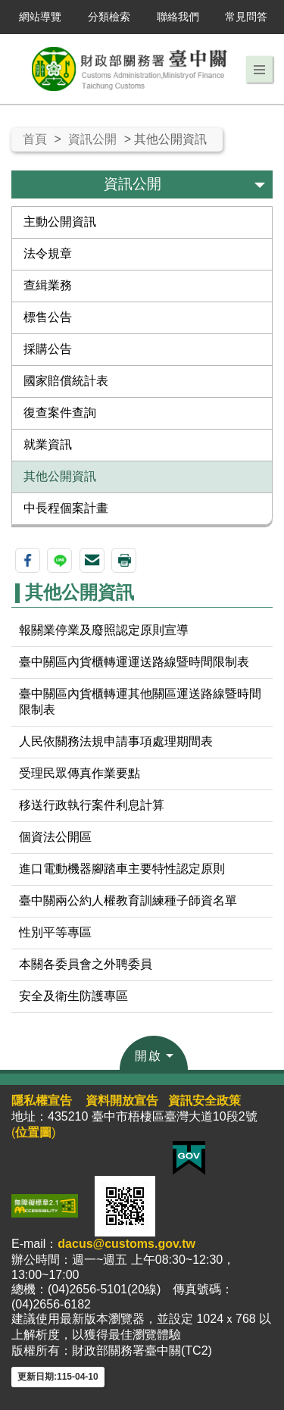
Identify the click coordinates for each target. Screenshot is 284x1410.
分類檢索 (109, 17)
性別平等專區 (55, 932)
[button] (259, 69)
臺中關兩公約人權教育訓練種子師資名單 (128, 900)
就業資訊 (47, 444)
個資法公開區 (55, 836)
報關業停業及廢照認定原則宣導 (104, 630)
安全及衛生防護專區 (73, 996)
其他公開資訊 (59, 476)
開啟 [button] (148, 1055)
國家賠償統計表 (65, 380)
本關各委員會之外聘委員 (85, 964)
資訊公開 (92, 139)
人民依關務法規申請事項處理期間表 (116, 741)
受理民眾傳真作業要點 (79, 773)
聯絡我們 (178, 17)
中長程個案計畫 (65, 508)
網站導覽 (40, 17)
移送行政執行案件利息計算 (91, 805)
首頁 (35, 139)
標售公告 (47, 317)
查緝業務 (47, 285)
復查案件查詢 (59, 412)
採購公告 (47, 348)
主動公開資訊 (59, 221)
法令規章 (47, 253)
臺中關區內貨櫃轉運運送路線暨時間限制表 (134, 661)
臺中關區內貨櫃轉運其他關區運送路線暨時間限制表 (140, 701)
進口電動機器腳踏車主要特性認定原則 (122, 868)
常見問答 (246, 17)
